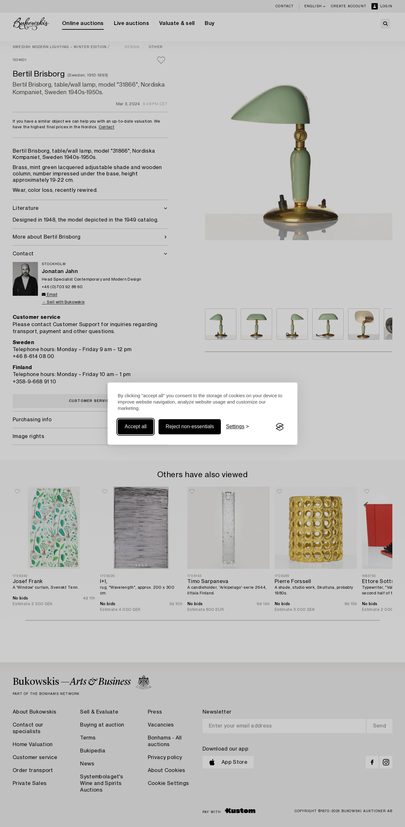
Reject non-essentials (189, 426)
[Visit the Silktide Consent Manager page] (279, 427)
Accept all (135, 426)
